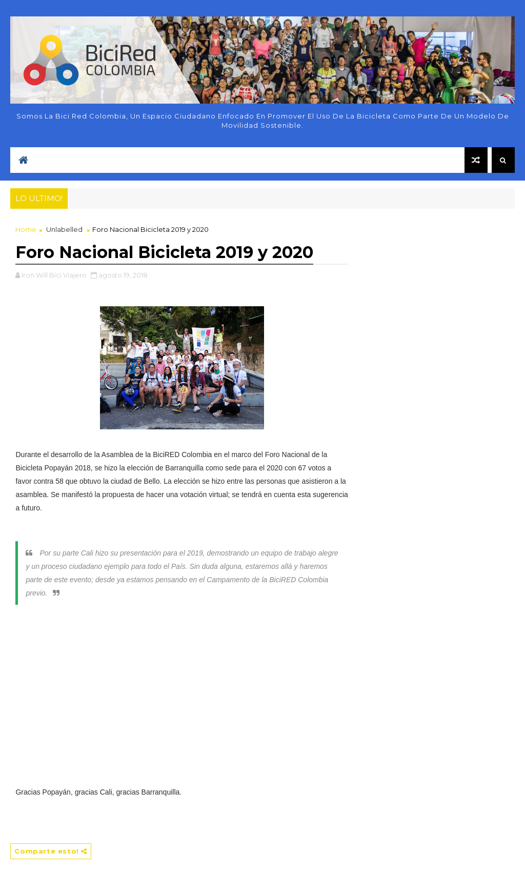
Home (25, 229)
